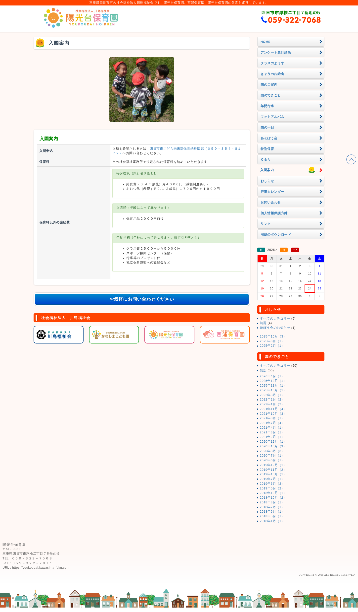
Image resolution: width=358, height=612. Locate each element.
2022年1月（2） (272, 404)
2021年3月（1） (272, 432)
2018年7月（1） (272, 507)
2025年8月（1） (272, 341)
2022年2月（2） (272, 399)
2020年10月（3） (273, 446)
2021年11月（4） (273, 409)
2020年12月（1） (273, 441)
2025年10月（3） (273, 336)
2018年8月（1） (272, 502)
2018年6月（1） (272, 511)
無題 (263, 323)
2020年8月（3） (272, 451)
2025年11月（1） (273, 385)
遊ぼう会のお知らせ (275, 328)
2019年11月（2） (273, 470)
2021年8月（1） (272, 418)
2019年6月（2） (272, 483)
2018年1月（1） (272, 521)
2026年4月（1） (272, 376)
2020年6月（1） (272, 460)
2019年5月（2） (272, 488)
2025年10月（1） (273, 390)
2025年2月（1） (272, 345)
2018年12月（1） (273, 493)
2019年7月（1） (272, 479)
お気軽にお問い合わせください (141, 299)
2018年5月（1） (272, 516)
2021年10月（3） (273, 413)
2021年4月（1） (272, 427)
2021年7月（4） (272, 423)
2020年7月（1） (272, 455)
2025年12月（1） (273, 381)
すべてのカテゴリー (275, 318)
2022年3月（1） (272, 395)
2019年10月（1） (273, 474)
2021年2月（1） (272, 437)
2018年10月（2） (273, 497)
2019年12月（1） (273, 465)
